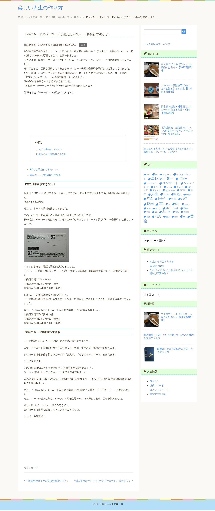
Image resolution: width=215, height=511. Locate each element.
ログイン (154, 381)
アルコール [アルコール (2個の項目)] (167, 175)
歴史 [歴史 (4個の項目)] (177, 205)
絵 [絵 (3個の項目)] (156, 212)
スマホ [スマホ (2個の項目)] (169, 188)
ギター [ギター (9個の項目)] (183, 179)
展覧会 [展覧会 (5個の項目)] (177, 195)
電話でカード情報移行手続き (52, 155)
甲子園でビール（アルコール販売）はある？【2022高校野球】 (177, 68)
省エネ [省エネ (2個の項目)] (158, 209)
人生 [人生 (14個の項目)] (154, 195)
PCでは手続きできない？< (44, 170)
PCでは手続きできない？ (50, 150)
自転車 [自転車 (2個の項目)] (186, 213)
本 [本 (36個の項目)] (161, 203)
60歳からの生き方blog (161, 262)
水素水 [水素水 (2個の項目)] (187, 205)
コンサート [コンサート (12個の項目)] (170, 183)
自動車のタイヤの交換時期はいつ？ (47, 481)
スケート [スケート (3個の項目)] (158, 187)
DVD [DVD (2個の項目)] (148, 175)
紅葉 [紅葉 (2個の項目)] (148, 213)
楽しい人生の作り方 (42, 8)
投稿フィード (157, 386)
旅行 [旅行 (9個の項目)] (184, 199)
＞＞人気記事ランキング (157, 45)
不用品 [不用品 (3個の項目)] (183, 191)
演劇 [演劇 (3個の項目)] (148, 209)
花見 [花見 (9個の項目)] (158, 217)
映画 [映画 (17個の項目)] (150, 204)
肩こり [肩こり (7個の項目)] (166, 212)
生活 (83, 45)
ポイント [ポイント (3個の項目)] (156, 191)
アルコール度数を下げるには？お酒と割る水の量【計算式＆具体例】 (176, 89)
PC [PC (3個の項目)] (156, 175)
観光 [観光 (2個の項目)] (167, 217)
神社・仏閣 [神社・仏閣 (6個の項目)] (172, 208)
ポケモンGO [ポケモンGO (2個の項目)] (170, 191)
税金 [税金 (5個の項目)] (185, 209)
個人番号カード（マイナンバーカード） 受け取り (102, 481)
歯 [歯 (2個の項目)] (169, 205)
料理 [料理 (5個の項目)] (173, 199)
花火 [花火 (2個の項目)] (148, 217)
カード (34, 468)
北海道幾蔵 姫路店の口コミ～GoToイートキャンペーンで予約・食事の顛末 (177, 131)
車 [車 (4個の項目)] (184, 217)
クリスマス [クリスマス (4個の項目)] (152, 184)
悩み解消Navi (157, 266)
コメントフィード (159, 390)
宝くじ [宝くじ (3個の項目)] (166, 195)
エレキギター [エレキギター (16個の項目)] (162, 179)
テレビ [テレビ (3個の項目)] (180, 187)
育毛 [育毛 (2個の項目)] (177, 213)
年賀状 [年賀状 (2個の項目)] (188, 195)
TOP (34, 17)
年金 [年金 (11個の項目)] (150, 199)
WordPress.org (157, 394)
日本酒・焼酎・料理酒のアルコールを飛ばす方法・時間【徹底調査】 (176, 110)
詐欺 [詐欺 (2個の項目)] (176, 217)
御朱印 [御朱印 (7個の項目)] (162, 199)
